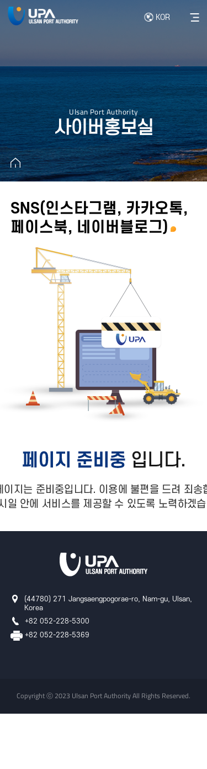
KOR (163, 17)
